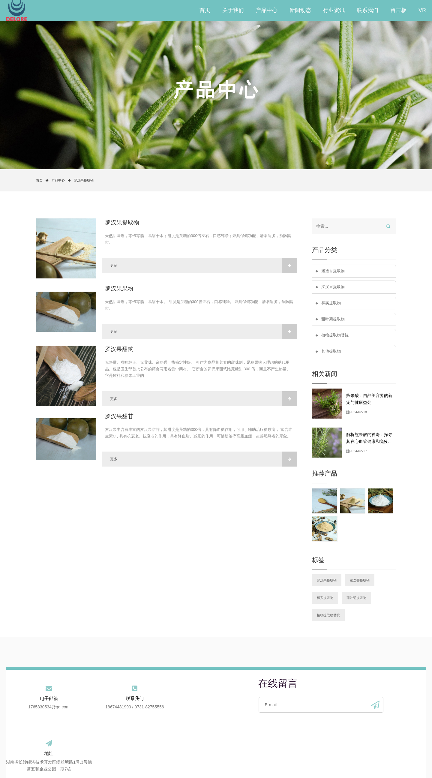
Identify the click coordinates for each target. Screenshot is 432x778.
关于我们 (233, 11)
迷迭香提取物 (333, 271)
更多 (203, 265)
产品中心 (267, 11)
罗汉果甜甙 (119, 349)
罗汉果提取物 (84, 180)
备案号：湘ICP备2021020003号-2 (231, 763)
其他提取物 (331, 352)
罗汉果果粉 (119, 288)
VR (422, 11)
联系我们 (367, 11)
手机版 (291, 763)
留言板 (398, 11)
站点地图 (317, 747)
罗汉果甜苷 (119, 416)
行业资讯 (334, 11)
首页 (205, 11)
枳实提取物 (331, 303)
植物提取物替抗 (335, 336)
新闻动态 (300, 11)
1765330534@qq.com (41, 709)
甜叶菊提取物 (333, 320)
